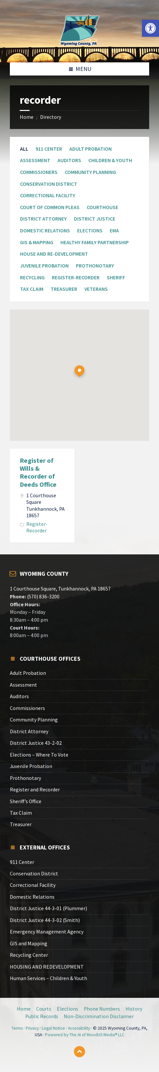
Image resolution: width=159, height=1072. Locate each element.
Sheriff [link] (116, 277)
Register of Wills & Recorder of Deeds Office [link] (38, 472)
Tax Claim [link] (31, 289)
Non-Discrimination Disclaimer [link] (99, 1016)
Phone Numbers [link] (102, 1009)
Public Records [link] (41, 1016)
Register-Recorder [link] (76, 277)
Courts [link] (43, 1009)
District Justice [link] (94, 219)
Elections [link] (89, 230)
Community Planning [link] (90, 172)
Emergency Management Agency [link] (46, 932)
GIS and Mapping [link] (28, 943)
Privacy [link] (32, 1028)
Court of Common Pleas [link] (50, 207)
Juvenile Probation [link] (44, 266)
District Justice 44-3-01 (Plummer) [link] (48, 908)
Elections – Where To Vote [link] (39, 755)
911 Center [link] (48, 149)
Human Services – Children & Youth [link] (48, 978)
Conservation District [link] (48, 184)
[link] (150, 28)
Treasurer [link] (64, 289)
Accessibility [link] (79, 1028)
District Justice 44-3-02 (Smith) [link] (45, 920)
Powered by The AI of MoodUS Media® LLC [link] (85, 1035)
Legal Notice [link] (53, 1028)
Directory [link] (50, 117)
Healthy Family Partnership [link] (94, 242)
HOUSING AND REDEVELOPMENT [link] (47, 967)
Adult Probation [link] (90, 149)
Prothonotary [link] (95, 266)
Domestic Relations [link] (45, 230)
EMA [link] (114, 230)
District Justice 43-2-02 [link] (36, 743)
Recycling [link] (32, 277)
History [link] (133, 1009)
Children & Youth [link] (110, 160)
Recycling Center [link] (29, 955)
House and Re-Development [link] (54, 254)
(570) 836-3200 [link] (42, 596)
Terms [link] (17, 1028)
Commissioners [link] (38, 172)
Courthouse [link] (102, 207)
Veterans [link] (96, 289)
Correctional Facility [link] (47, 195)
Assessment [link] (35, 160)
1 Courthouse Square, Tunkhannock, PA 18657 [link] (60, 589)
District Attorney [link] (43, 219)
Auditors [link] (69, 160)
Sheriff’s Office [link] (25, 801)
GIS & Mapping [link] (36, 242)
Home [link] (27, 117)
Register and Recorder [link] (35, 789)
